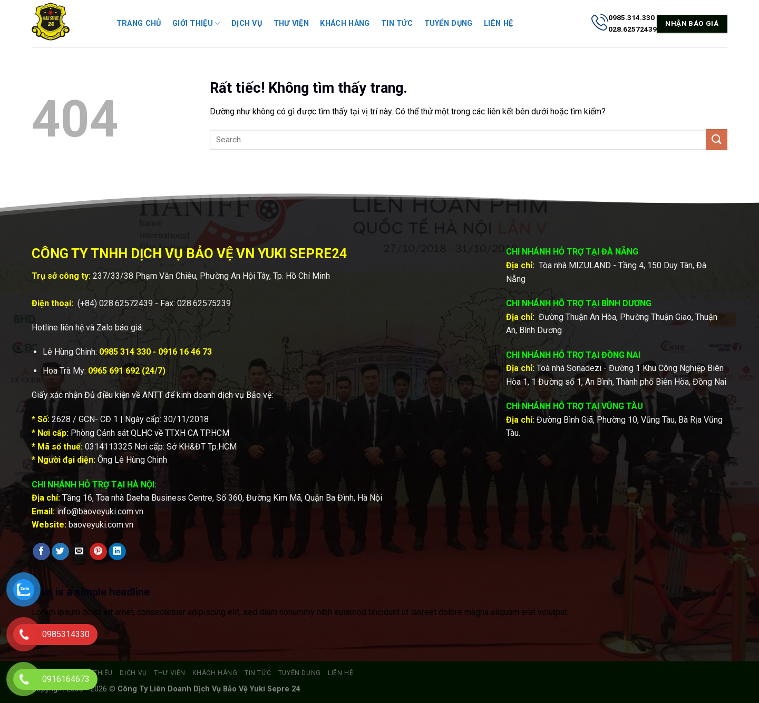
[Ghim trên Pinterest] (98, 552)
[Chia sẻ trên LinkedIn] (117, 552)
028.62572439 (126, 303)
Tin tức (397, 23)
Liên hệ (498, 23)
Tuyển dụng (448, 23)
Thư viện (291, 23)
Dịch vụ (246, 23)
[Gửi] (716, 139)
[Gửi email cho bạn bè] (79, 552)
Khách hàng (344, 23)
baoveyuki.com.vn (101, 525)
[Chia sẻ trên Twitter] (60, 552)
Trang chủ (138, 23)
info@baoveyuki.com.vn (100, 511)
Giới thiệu (196, 23)
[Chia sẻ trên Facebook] (41, 552)
